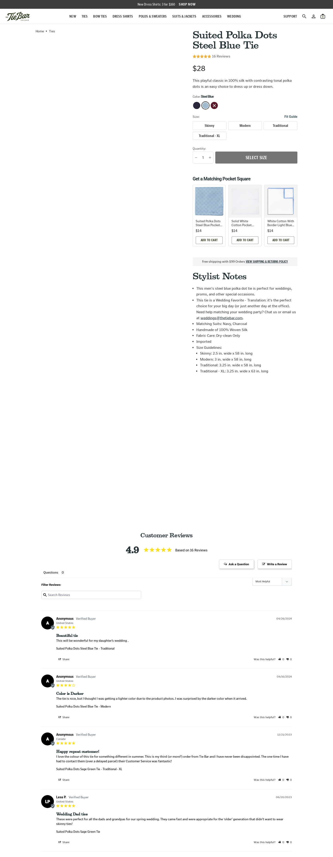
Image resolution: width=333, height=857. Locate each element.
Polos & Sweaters (153, 16)
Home (40, 31)
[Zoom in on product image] (110, 111)
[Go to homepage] (18, 16)
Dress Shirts (123, 16)
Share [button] (64, 659)
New (72, 16)
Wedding (234, 16)
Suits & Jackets (184, 16)
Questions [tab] (50, 572)
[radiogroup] (245, 131)
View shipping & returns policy (267, 261)
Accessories (212, 16)
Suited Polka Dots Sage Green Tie (78, 769)
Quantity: (199, 149)
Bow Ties (100, 16)
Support (290, 16)
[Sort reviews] (272, 582)
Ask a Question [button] (239, 564)
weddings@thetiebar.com (221, 318)
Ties (85, 16)
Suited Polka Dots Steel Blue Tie (77, 648)
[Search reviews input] (91, 595)
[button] (281, 659)
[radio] (209, 126)
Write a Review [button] (277, 564)
